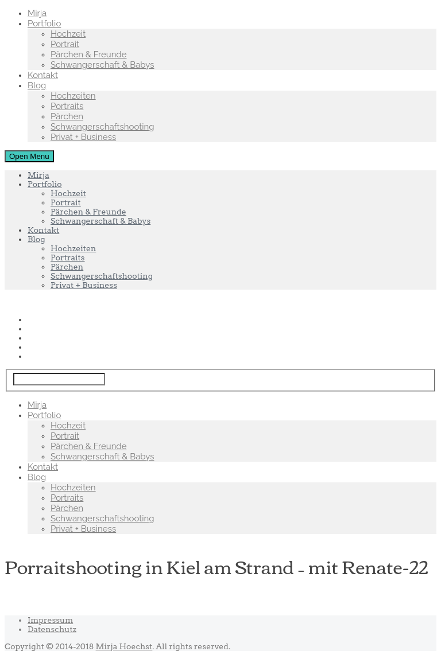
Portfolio (44, 23)
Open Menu (29, 156)
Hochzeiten (73, 96)
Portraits (67, 106)
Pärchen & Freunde (89, 54)
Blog (37, 85)
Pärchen (67, 116)
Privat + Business (83, 137)
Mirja (37, 13)
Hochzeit (68, 34)
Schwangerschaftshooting (102, 127)
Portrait (65, 44)
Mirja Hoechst (124, 646)
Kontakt (43, 75)
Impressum (50, 620)
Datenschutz (52, 629)
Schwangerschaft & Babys (102, 65)
